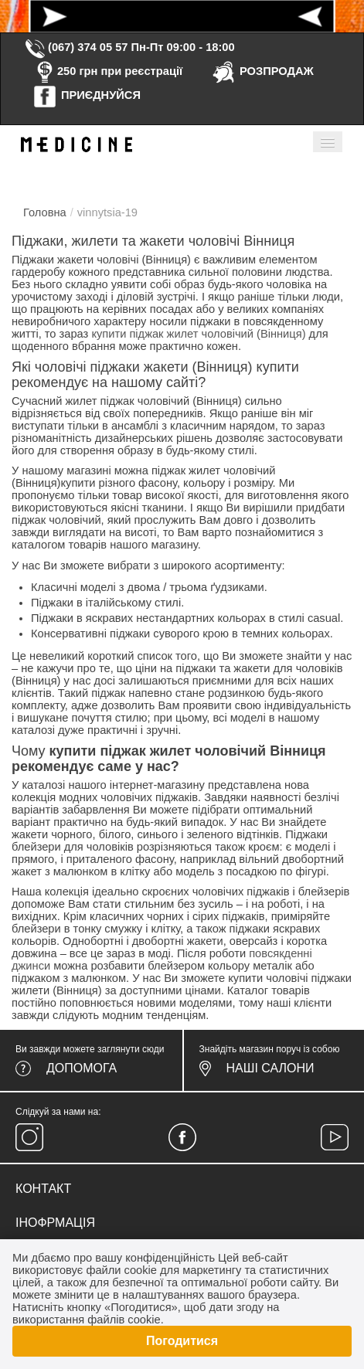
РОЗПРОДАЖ (262, 71)
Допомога (81, 1068)
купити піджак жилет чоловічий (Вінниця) (198, 334)
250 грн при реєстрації (107, 71)
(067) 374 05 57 (75, 47)
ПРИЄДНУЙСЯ (86, 95)
